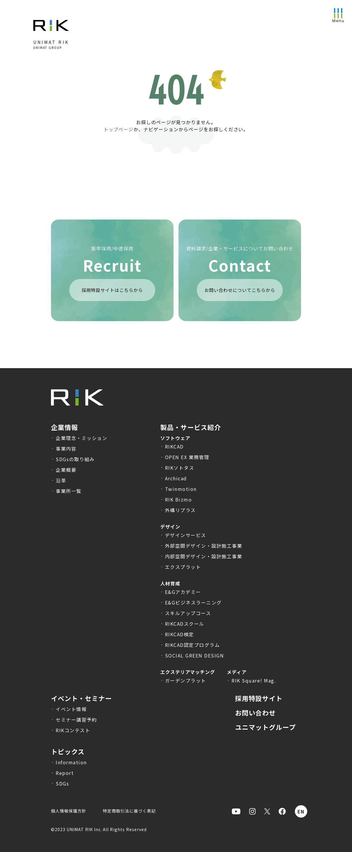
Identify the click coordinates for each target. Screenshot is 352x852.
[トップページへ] (51, 28)
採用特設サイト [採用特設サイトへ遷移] (258, 698)
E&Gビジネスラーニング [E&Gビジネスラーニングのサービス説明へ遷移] (193, 602)
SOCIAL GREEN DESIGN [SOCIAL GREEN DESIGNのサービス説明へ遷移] (194, 655)
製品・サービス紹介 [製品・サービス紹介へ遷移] (190, 427)
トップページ (119, 129)
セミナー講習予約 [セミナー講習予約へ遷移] (76, 719)
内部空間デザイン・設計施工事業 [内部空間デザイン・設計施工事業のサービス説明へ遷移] (203, 556)
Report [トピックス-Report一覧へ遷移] (65, 772)
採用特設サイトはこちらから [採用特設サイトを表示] (112, 290)
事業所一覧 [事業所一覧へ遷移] (69, 490)
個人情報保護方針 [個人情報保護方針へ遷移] (68, 811)
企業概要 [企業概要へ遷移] (66, 469)
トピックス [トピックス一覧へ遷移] (68, 751)
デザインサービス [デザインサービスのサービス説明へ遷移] (185, 535)
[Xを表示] (267, 811)
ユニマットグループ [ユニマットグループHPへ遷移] (265, 727)
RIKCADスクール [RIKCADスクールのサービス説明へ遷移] (184, 623)
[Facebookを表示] (282, 811)
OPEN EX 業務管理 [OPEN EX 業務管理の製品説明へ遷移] (187, 457)
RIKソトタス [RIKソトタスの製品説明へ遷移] (179, 467)
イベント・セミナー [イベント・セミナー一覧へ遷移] (81, 698)
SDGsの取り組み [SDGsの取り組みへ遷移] (75, 459)
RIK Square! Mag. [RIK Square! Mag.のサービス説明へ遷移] (254, 680)
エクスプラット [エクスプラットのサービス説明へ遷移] (183, 566)
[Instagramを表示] (252, 811)
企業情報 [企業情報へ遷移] (64, 427)
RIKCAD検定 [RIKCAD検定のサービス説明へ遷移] (179, 634)
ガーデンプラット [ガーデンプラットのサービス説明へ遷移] (185, 680)
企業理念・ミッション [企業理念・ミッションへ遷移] (81, 437)
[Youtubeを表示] (236, 811)
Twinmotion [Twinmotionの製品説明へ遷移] (181, 488)
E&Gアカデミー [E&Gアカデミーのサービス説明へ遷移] (183, 591)
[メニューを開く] (338, 14)
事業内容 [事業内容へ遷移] (66, 448)
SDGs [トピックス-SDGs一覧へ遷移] (62, 783)
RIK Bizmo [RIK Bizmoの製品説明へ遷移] (178, 499)
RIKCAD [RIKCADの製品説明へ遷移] (174, 446)
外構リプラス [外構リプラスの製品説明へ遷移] (180, 510)
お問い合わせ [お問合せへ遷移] (255, 712)
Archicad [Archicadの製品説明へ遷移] (176, 478)
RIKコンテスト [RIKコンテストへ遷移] (73, 730)
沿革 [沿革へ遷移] (61, 480)
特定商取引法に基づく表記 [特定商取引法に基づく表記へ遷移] (129, 811)
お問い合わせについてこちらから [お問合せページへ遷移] (239, 290)
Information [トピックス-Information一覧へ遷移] (71, 762)
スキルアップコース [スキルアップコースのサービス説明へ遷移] (188, 613)
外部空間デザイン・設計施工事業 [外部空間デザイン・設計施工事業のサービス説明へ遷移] (203, 545)
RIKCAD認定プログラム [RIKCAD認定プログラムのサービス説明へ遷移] (192, 644)
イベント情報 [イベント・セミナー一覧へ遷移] (71, 709)
